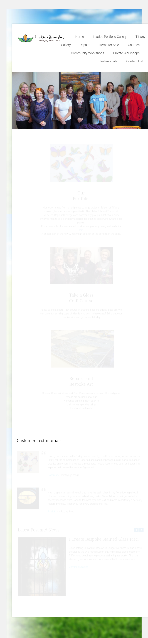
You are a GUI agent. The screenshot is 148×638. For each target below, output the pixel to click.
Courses (134, 45)
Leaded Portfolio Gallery (110, 37)
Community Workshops (87, 53)
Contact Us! (134, 61)
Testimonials (108, 61)
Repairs (85, 45)
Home (79, 37)
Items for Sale (109, 45)
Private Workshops (126, 53)
